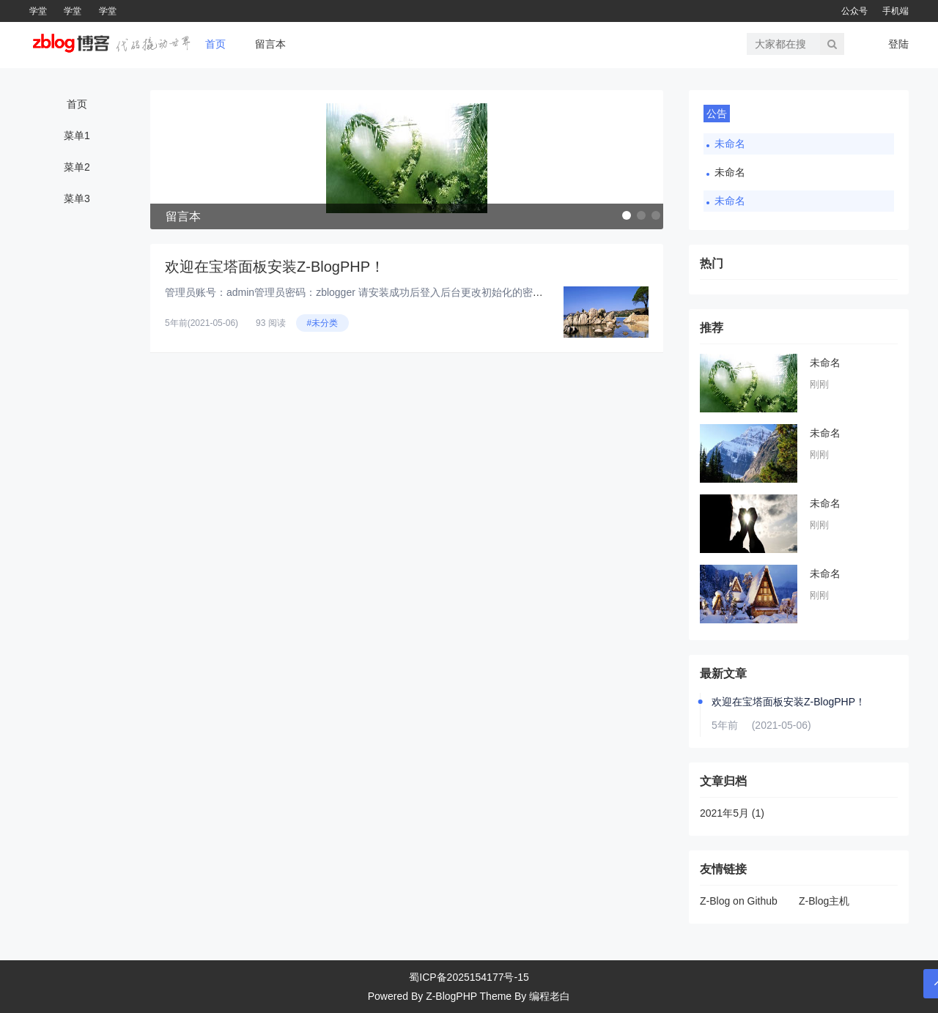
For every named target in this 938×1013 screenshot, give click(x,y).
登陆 (898, 44)
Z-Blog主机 (824, 901)
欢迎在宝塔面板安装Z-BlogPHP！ (275, 267)
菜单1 (77, 135)
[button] (626, 215)
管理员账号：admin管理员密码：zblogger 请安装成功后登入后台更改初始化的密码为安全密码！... (389, 292)
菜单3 (77, 198)
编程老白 (549, 996)
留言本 (270, 44)
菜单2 (77, 167)
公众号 (854, 11)
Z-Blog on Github (739, 901)
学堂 (38, 11)
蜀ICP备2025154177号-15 (468, 977)
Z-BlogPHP (451, 996)
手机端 (895, 11)
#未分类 (323, 323)
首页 (215, 44)
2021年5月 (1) (732, 813)
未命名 (729, 143)
